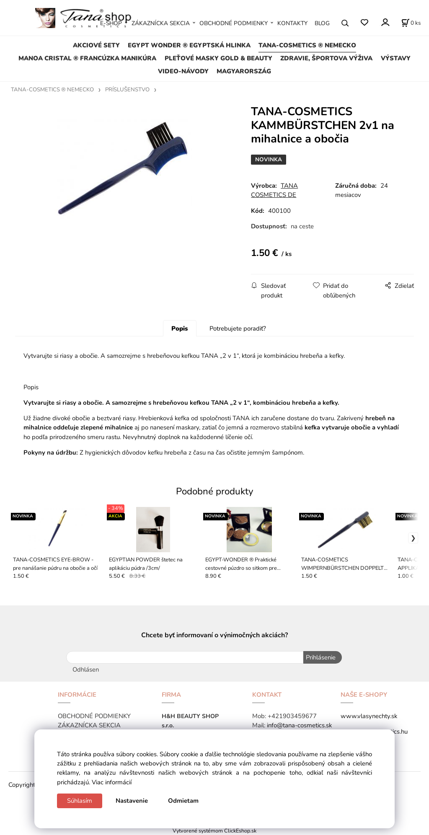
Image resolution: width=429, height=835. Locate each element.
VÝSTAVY (396, 58)
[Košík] (411, 23)
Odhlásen (85, 669)
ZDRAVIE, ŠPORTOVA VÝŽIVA (326, 58)
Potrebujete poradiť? (237, 328)
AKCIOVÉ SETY (96, 45)
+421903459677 (292, 716)
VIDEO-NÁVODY (183, 71)
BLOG (322, 23)
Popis (179, 328)
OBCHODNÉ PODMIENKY (233, 23)
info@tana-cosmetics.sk (299, 725)
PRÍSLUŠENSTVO (127, 89)
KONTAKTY (292, 23)
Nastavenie (132, 800)
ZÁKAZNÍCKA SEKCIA (161, 23)
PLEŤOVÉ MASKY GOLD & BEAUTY (218, 58)
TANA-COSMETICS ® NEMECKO (307, 45)
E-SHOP (111, 23)
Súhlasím (79, 800)
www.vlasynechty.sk (369, 716)
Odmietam (183, 800)
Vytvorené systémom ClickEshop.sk (214, 830)
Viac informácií (112, 782)
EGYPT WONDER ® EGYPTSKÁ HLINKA (189, 45)
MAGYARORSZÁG (244, 71)
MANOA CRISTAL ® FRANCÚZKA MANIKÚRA (87, 58)
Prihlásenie (320, 657)
